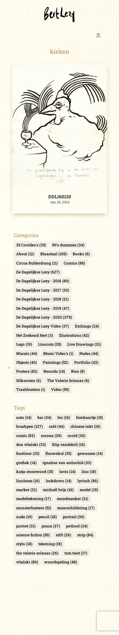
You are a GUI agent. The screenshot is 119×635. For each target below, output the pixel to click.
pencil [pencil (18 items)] (47, 516)
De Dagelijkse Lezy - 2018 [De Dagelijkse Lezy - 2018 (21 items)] (42, 298)
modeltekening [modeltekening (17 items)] (33, 498)
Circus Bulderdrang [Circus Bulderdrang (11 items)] (37, 262)
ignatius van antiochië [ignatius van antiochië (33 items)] (67, 462)
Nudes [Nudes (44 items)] (88, 353)
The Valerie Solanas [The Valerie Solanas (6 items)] (68, 380)
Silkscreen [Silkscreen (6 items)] (28, 380)
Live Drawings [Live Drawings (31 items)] (84, 344)
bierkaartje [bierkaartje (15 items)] (89, 417)
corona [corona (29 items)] (51, 435)
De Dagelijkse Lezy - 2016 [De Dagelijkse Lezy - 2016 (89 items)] (42, 280)
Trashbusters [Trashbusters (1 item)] (30, 389)
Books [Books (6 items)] (81, 253)
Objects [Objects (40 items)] (26, 362)
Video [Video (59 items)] (60, 389)
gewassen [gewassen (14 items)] (90, 453)
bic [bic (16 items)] (63, 417)
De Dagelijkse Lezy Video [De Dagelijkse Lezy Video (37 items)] (42, 325)
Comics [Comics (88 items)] (74, 262)
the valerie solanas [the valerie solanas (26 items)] (37, 552)
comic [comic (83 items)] (25, 435)
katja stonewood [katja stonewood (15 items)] (34, 471)
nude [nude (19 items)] (24, 516)
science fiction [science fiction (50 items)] (33, 534)
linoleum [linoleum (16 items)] (28, 480)
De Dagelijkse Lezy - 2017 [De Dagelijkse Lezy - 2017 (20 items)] (42, 290)
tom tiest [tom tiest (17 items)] (75, 552)
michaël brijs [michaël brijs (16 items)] (58, 489)
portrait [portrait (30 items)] (73, 516)
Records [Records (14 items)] (54, 371)
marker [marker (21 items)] (26, 489)
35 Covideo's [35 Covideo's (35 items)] (31, 244)
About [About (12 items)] (25, 253)
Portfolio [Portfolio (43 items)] (86, 362)
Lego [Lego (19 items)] (24, 344)
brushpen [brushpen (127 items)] (29, 426)
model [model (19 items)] (89, 489)
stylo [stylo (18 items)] (24, 543)
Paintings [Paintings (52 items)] (55, 362)
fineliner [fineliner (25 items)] (27, 453)
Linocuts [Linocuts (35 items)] (49, 344)
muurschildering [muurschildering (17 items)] (76, 507)
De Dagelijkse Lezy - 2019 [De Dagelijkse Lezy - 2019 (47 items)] (42, 308)
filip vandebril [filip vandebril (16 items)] (68, 444)
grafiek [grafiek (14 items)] (26, 462)
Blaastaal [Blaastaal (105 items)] (53, 253)
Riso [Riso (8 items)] (78, 371)
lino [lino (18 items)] (89, 471)
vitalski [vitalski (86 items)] (27, 561)
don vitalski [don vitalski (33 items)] (31, 444)
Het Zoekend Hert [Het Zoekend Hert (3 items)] (34, 335)
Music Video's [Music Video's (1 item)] (58, 353)
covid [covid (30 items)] (76, 435)
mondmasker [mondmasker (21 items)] (72, 498)
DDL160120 (59, 197)
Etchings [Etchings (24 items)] (87, 325)
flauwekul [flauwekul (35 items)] (58, 453)
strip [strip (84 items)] (85, 534)
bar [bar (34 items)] (44, 417)
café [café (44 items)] (56, 426)
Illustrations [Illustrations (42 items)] (74, 335)
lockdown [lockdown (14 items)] (58, 480)
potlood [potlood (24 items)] (77, 525)
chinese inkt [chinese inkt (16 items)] (85, 426)
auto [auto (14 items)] (23, 417)
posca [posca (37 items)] (51, 525)
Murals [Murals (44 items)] (26, 353)
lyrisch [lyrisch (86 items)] (87, 480)
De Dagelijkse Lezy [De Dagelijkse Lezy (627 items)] (38, 271)
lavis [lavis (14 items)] (67, 471)
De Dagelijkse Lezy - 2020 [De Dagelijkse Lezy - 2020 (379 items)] (44, 317)
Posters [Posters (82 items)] (26, 371)
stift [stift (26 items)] (63, 534)
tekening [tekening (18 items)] (50, 543)
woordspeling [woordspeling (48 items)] (60, 561)
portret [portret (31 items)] (26, 525)
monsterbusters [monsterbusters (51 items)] (33, 507)
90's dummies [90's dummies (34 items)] (68, 244)
